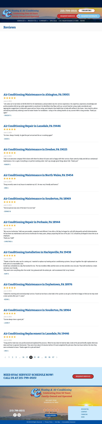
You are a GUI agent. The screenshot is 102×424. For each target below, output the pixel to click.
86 (49, 357)
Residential (85, 409)
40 (38, 357)
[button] (26, 21)
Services (21, 21)
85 (46, 357)
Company (43, 21)
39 (35, 357)
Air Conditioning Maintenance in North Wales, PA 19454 (38, 175)
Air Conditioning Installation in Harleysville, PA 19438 (37, 252)
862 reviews (53, 412)
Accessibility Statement (68, 422)
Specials (53, 21)
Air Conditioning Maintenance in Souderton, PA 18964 (37, 310)
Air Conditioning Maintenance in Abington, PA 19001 (36, 94)
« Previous (5, 357)
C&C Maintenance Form (68, 21)
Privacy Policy (49, 422)
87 (53, 357)
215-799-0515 (27, 378)
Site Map (57, 422)
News (82, 21)
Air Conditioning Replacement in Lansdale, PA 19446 (36, 333)
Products (32, 21)
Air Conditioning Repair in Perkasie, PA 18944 (31, 222)
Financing (84, 414)
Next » (57, 357)
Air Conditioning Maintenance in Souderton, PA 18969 (37, 198)
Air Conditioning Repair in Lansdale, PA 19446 (32, 126)
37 (27, 357)
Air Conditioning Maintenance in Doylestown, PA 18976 (37, 284)
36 (23, 357)
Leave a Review (51, 415)
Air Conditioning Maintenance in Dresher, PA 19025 (35, 149)
